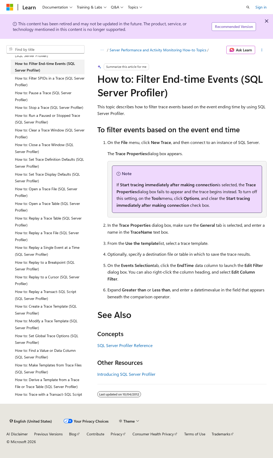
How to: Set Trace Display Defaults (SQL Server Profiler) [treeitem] (47, 178)
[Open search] (248, 7)
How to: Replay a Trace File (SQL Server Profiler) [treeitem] (47, 236)
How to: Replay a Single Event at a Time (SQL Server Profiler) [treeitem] (47, 251)
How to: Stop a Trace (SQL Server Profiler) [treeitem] (49, 107)
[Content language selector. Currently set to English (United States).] (30, 421)
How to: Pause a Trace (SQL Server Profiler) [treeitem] (43, 96)
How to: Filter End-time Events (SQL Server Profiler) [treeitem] (45, 67)
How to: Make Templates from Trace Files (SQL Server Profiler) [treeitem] (48, 368)
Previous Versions (48, 433)
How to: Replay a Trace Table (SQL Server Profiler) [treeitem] (48, 222)
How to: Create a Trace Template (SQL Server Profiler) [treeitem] (46, 310)
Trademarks (221, 433)
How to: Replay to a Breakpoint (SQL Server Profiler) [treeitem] (45, 266)
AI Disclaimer (17, 433)
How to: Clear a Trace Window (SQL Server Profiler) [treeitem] (50, 133)
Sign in (261, 7)
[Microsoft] (9, 7)
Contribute (95, 433)
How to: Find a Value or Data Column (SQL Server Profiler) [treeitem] (45, 354)
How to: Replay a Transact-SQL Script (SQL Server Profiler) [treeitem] (45, 295)
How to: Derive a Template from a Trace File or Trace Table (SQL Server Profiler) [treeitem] (47, 383)
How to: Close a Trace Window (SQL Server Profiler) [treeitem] (44, 148)
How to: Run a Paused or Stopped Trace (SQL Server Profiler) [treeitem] (47, 119)
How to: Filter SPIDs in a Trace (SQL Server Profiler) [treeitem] (50, 82)
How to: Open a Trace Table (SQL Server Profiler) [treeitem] (47, 207)
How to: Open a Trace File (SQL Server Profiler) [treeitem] (46, 192)
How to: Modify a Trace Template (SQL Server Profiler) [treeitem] (46, 324)
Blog (72, 433)
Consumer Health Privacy (153, 433)
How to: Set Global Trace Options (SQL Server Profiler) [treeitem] (46, 339)
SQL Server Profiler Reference (124, 345)
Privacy (116, 433)
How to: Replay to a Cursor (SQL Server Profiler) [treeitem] (47, 280)
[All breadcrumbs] (102, 50)
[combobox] (45, 49)
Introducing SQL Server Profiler (126, 374)
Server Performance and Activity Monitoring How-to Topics (158, 49)
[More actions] (262, 50)
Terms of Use (194, 433)
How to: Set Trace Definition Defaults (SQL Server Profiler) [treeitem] (49, 163)
